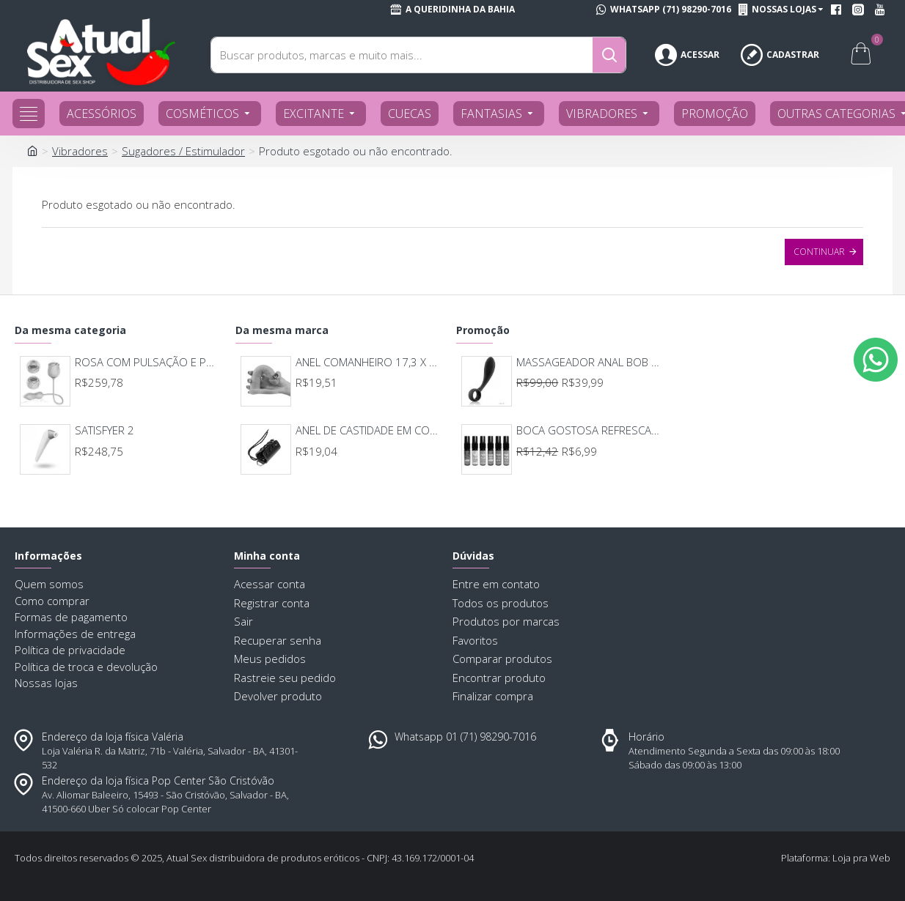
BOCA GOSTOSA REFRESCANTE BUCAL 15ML (590, 430)
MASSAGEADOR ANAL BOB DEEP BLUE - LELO (590, 362)
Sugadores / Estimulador (183, 151)
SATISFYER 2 (104, 430)
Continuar (819, 251)
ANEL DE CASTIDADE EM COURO (370, 430)
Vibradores (80, 151)
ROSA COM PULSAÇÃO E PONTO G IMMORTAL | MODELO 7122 (149, 362)
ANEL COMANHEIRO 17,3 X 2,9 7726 (370, 362)
